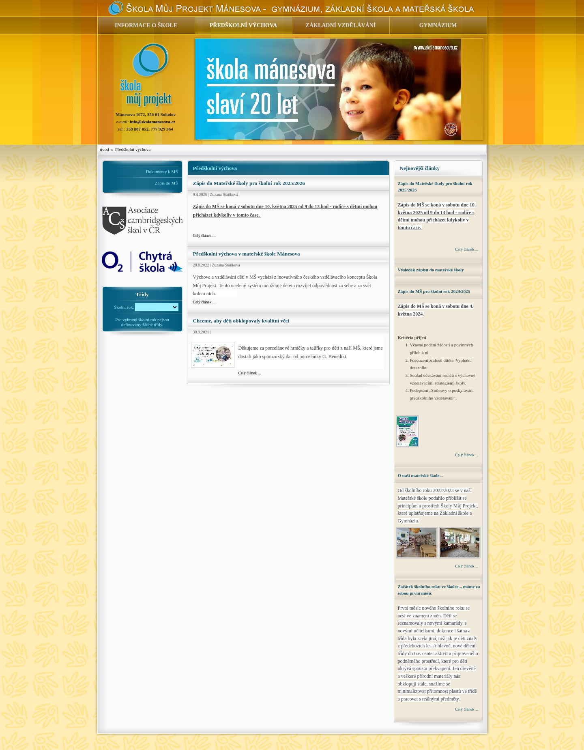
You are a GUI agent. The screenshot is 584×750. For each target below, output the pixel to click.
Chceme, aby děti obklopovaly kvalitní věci (241, 321)
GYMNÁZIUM (438, 25)
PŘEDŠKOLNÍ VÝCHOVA (243, 25)
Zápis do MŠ (166, 183)
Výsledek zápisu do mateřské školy (431, 269)
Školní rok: (124, 307)
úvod (104, 149)
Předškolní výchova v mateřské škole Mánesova (246, 254)
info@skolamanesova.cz (152, 121)
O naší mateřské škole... (420, 475)
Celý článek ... (204, 235)
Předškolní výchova (132, 149)
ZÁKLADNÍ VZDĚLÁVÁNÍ (341, 25)
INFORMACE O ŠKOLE (146, 25)
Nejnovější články (420, 168)
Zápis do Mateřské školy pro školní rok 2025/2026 (249, 183)
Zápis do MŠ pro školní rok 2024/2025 (434, 291)
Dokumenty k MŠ (162, 171)
